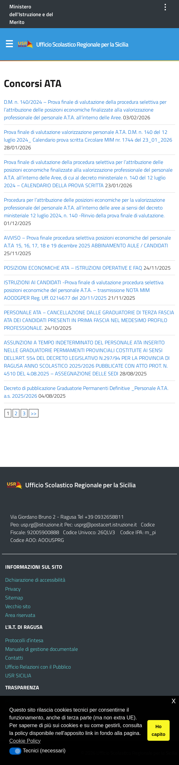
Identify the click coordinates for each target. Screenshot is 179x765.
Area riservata (20, 615)
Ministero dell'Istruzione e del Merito (31, 14)
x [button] (174, 700)
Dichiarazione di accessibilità (35, 580)
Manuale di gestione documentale (41, 649)
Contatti (14, 658)
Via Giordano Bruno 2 (33, 517)
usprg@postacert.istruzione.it (105, 524)
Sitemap (14, 597)
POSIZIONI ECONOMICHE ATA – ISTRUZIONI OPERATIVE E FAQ (73, 268)
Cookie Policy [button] (25, 741)
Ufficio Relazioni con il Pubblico (38, 667)
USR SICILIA (18, 675)
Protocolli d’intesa (24, 640)
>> (34, 413)
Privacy (13, 589)
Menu (9, 45)
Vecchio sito (17, 606)
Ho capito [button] (158, 730)
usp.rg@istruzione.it (42, 524)
